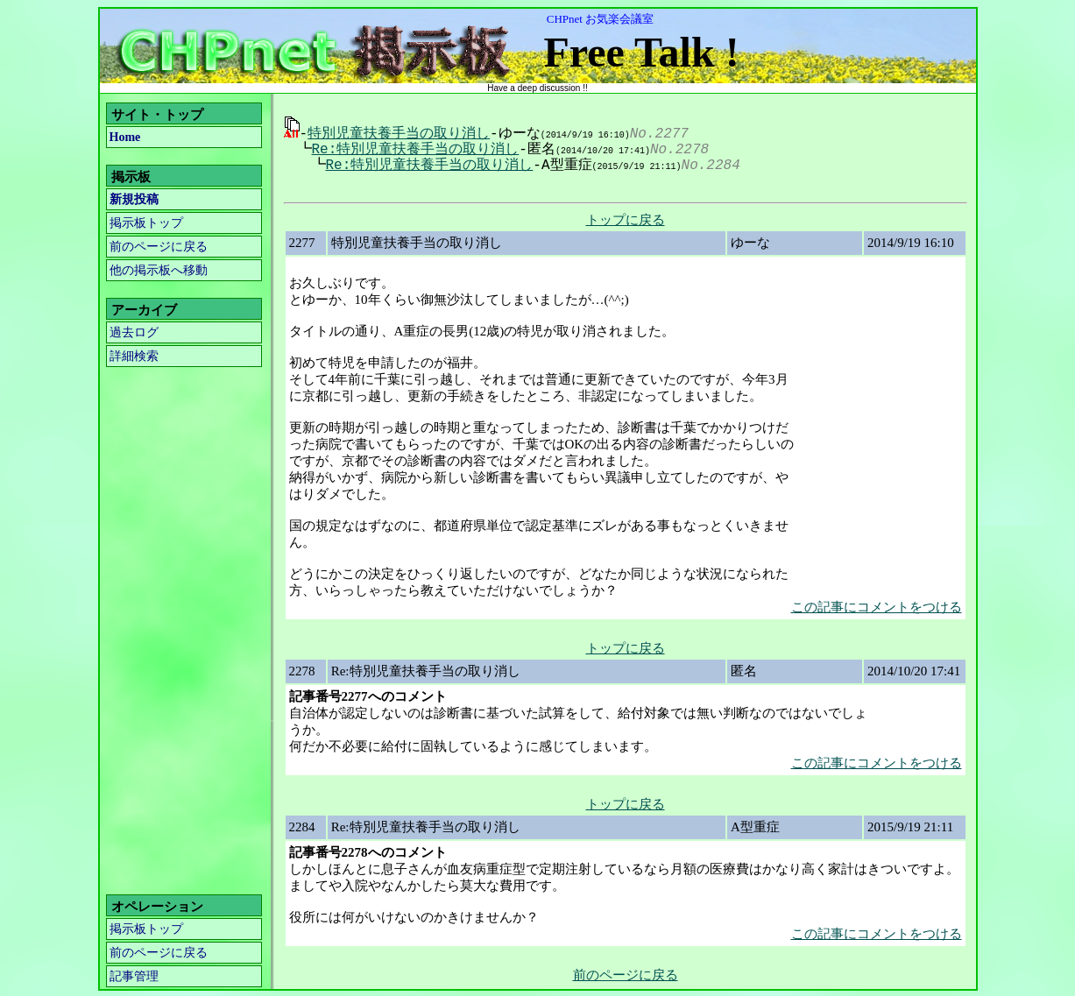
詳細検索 (134, 356)
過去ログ (134, 332)
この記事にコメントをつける (876, 605)
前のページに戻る (159, 246)
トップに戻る (625, 218)
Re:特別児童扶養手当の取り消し (409, 148)
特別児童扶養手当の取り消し (399, 132)
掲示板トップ (146, 223)
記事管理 (134, 974)
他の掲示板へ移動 (159, 270)
